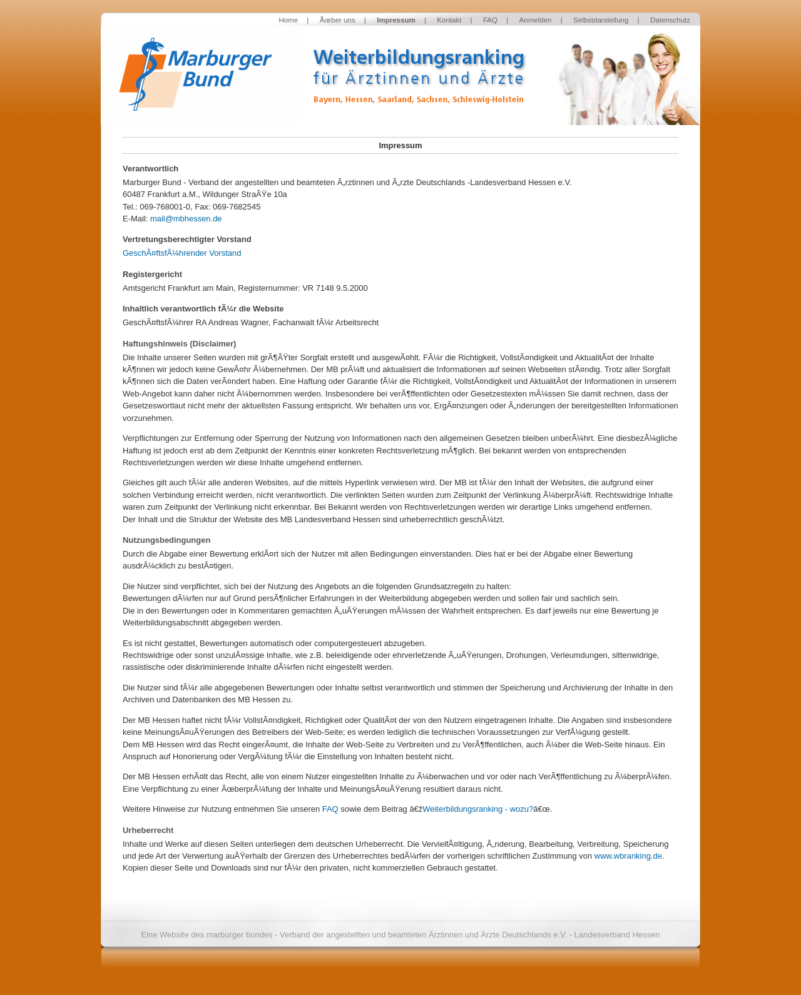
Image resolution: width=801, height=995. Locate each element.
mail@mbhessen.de (186, 218)
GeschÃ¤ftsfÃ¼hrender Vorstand (182, 253)
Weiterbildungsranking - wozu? (477, 809)
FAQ (490, 20)
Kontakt (449, 20)
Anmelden (535, 20)
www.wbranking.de (628, 856)
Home (288, 20)
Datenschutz (670, 20)
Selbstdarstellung (600, 20)
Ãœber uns (337, 20)
